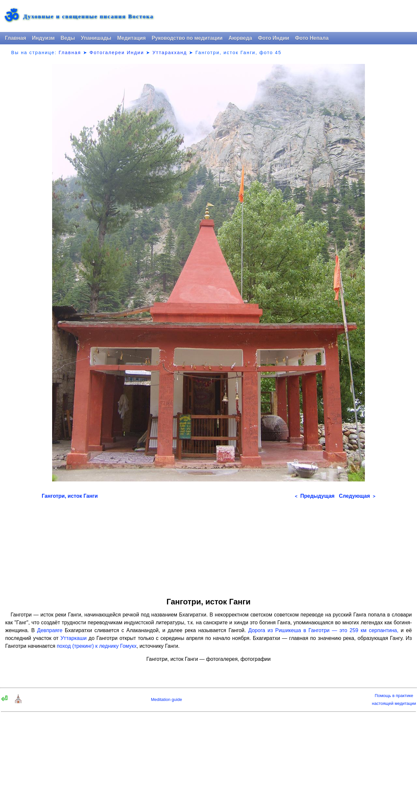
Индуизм (43, 38)
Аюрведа (240, 38)
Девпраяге (50, 630)
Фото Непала (312, 38)
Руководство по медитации (187, 38)
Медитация (131, 38)
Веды (68, 38)
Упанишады (96, 38)
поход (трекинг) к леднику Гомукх (97, 646)
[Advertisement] (208, 546)
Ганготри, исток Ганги (70, 496)
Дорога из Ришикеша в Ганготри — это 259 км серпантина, (323, 630)
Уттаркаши (73, 638)
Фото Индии (273, 38)
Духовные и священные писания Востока (88, 16)
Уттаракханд (169, 52)
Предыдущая (315, 496)
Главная (15, 38)
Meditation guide (166, 699)
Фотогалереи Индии (117, 52)
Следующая (357, 496)
